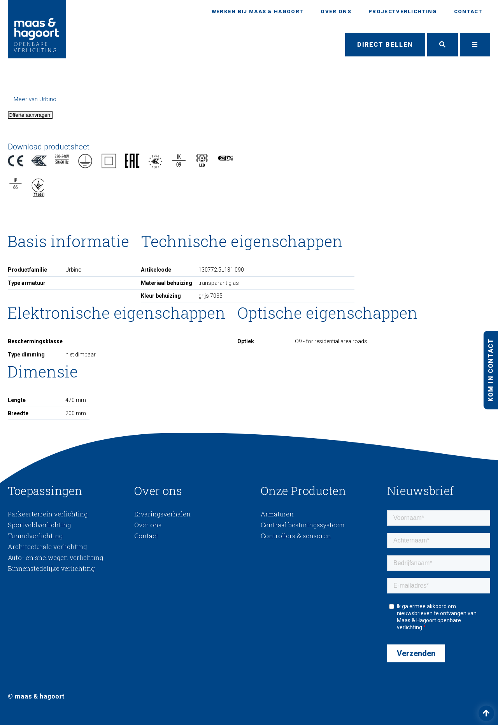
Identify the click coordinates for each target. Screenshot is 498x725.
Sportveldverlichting (39, 525)
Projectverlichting (402, 11)
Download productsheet (48, 146)
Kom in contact (490, 369)
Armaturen (277, 514)
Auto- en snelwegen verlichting (55, 557)
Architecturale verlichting (47, 546)
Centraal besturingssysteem (303, 525)
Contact (468, 11)
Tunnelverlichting (35, 536)
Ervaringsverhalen (162, 514)
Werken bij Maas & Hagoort (258, 11)
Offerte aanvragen (30, 115)
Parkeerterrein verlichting (48, 514)
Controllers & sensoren (296, 536)
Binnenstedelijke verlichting (51, 568)
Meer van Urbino (35, 99)
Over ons (336, 11)
